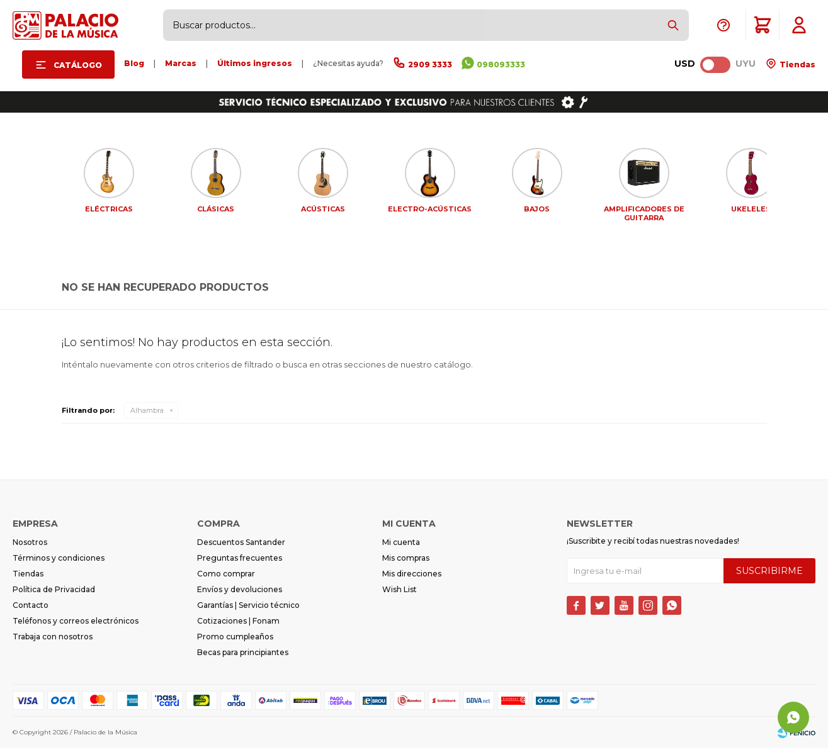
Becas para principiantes (242, 656)
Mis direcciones (411, 577)
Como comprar (226, 577)
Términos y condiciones (59, 561)
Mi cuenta (401, 546)
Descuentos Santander (241, 546)
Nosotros (30, 546)
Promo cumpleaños (235, 640)
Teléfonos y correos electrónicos (76, 624)
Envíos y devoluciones (239, 593)
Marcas (180, 63)
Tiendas (796, 64)
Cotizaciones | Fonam (238, 624)
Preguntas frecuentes (239, 561)
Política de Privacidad (54, 593)
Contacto (30, 609)
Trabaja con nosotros (53, 640)
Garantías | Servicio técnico (248, 609)
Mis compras (405, 561)
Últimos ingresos (254, 63)
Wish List (399, 593)
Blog (134, 63)
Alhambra (147, 414)
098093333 (501, 64)
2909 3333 (430, 64)
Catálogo (78, 65)
